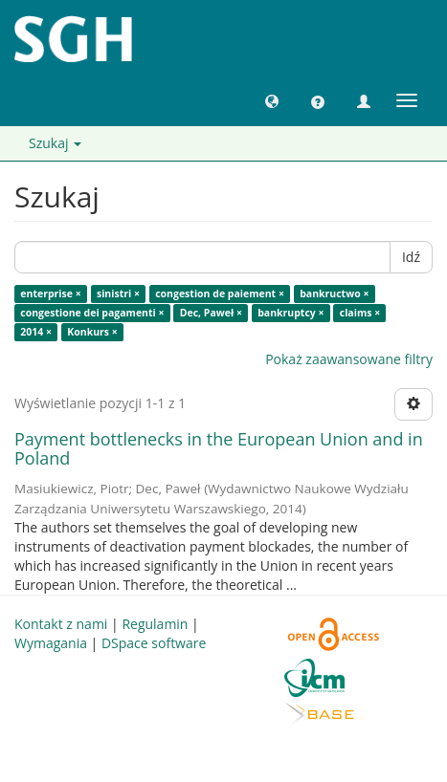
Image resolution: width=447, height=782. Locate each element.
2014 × (36, 331)
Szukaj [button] (55, 143)
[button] (272, 100)
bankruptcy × (290, 312)
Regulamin (155, 624)
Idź (411, 257)
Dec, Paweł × (211, 312)
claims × (360, 312)
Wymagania (50, 643)
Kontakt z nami (60, 624)
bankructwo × (334, 293)
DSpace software (153, 643)
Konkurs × (92, 331)
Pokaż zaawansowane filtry (349, 359)
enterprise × (50, 293)
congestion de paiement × (219, 293)
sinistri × (118, 293)
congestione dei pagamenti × (92, 312)
